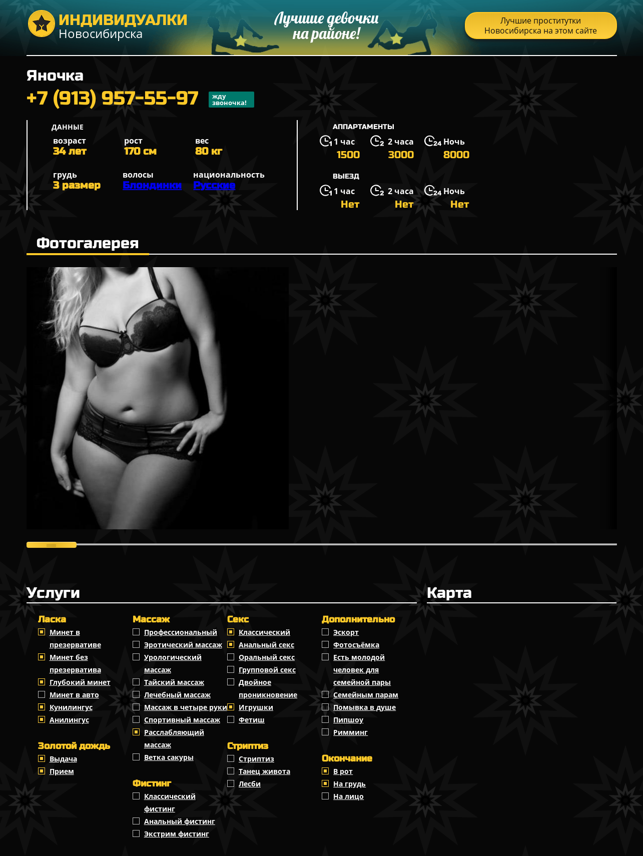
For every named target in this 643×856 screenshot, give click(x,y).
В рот (343, 771)
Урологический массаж (173, 663)
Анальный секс (266, 644)
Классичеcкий (264, 632)
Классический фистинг (170, 802)
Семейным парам (365, 694)
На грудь (349, 783)
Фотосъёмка (356, 644)
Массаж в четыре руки (185, 707)
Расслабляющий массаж (174, 738)
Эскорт (346, 632)
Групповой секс (267, 669)
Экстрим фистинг (176, 833)
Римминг (350, 732)
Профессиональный (180, 632)
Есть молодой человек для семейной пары (362, 669)
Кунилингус (71, 707)
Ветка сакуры (169, 757)
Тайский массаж (174, 682)
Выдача (63, 758)
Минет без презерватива (75, 663)
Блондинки (152, 185)
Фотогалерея (88, 243)
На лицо (348, 796)
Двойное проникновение (268, 688)
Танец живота (264, 771)
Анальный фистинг (179, 821)
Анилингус (69, 719)
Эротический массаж (183, 644)
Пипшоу (348, 719)
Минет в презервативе (75, 638)
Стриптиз (256, 758)
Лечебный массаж (177, 694)
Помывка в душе (364, 707)
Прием (62, 771)
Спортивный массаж (182, 719)
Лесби (250, 783)
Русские (214, 185)
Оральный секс (267, 657)
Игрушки (256, 707)
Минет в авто (74, 694)
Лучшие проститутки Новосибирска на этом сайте (540, 25)
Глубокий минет (80, 682)
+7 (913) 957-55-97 (140, 100)
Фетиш (252, 719)
